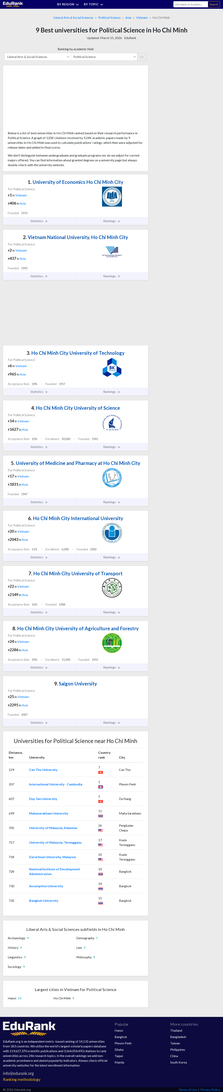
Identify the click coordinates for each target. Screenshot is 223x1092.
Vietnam (142, 17)
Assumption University (46, 886)
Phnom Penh (123, 1043)
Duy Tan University (43, 799)
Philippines (177, 1049)
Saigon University (75, 683)
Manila (119, 1062)
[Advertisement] (37, 99)
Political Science (109, 17)
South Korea (178, 1062)
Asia (128, 17)
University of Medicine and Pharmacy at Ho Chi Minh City (75, 463)
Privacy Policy (210, 1089)
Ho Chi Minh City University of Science (75, 408)
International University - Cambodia (55, 784)
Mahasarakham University (48, 813)
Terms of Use (188, 1089)
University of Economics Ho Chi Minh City (75, 182)
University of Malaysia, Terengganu (55, 842)
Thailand (176, 1030)
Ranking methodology (21, 1079)
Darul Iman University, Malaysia (52, 857)
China (174, 1056)
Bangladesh (178, 1037)
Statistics (39, 221)
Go (142, 57)
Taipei (119, 1056)
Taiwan (175, 1043)
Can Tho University (43, 769)
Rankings (111, 221)
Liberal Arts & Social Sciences (73, 17)
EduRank (130, 38)
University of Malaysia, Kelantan (53, 828)
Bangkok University (43, 900)
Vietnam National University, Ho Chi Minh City (75, 237)
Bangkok (121, 1037)
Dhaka (119, 1049)
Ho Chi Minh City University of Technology (76, 353)
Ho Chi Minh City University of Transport (75, 573)
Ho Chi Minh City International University (75, 518)
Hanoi (119, 1030)
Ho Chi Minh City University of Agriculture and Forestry (75, 628)
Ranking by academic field (75, 49)
